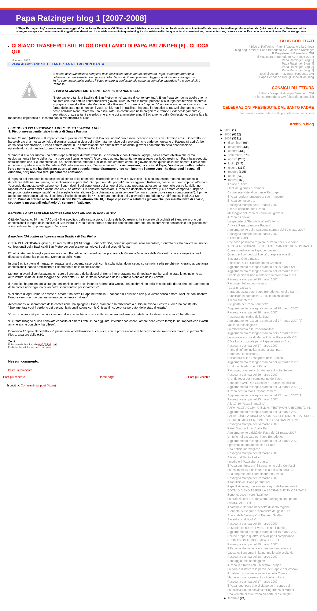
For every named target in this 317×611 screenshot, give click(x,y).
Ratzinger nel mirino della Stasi (248, 316)
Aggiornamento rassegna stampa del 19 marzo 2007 (262, 532)
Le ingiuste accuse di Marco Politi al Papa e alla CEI (262, 337)
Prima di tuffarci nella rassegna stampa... (254, 349)
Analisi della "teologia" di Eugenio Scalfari (255, 515)
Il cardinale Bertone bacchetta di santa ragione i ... (261, 507)
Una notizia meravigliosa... (245, 449)
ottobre (233, 151)
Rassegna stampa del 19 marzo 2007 (252, 544)
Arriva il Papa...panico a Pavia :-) (249, 225)
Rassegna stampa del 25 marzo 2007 (252, 399)
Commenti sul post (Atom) (38, 385)
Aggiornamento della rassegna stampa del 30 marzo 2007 (266, 229)
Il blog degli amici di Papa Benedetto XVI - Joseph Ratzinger (273, 50)
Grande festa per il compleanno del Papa (254, 378)
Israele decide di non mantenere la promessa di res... (263, 275)
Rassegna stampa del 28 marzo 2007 (252, 312)
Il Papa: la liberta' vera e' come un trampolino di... (260, 548)
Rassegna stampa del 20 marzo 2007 (252, 523)
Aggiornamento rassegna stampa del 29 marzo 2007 (262, 271)
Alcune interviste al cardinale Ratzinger (253, 192)
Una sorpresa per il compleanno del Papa (255, 474)
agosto (233, 159)
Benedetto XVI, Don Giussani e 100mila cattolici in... (262, 383)
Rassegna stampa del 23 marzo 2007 (252, 453)
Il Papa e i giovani (239, 217)
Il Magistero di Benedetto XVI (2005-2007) (285, 56)
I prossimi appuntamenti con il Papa (251, 445)
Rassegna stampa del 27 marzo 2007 (252, 345)
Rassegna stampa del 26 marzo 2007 (252, 374)
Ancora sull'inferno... (241, 300)
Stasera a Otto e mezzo (243, 258)
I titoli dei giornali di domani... (246, 188)
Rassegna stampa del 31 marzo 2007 (252, 205)
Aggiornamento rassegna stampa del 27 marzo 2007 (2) (264, 320)
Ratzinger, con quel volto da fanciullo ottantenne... (260, 370)
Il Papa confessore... (241, 200)
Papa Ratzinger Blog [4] (298, 63)
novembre (235, 147)
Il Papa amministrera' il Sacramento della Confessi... (262, 465)
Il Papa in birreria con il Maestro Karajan (254, 565)
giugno (233, 167)
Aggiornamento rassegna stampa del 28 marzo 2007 (262, 308)
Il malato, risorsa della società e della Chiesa (257, 573)
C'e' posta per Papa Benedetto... (249, 304)
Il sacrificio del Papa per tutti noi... (250, 482)
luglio (232, 163)
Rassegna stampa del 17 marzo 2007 (252, 581)
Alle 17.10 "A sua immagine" (246, 403)
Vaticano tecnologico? (242, 325)
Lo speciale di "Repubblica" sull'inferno (253, 221)
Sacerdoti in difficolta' (241, 519)
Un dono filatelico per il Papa (246, 366)
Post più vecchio (199, 377)
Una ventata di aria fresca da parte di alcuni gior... (260, 594)
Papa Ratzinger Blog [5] (298, 60)
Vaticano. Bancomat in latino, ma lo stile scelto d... (260, 552)
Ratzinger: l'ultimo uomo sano (247, 283)
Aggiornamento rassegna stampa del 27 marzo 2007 (262, 333)
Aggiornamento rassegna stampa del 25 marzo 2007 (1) (264, 395)
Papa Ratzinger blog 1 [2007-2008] (81, 18)
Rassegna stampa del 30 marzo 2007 (252, 234)
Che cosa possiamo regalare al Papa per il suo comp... (264, 242)
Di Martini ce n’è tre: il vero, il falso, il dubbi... (257, 528)
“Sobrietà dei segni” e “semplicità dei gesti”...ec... (260, 511)
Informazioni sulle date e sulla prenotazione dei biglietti (277, 113)
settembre (235, 155)
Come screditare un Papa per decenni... (254, 250)
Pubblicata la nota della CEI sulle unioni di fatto (258, 296)
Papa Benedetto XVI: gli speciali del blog (286, 77)
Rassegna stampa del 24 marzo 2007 (252, 424)
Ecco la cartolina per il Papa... (247, 209)
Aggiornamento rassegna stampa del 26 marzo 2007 (262, 362)
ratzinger (46, 347)
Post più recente (14, 377)
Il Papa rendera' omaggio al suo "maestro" (255, 196)
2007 (228, 138)
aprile (232, 176)
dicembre (235, 142)
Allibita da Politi (237, 238)
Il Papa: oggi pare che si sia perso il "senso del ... (260, 585)
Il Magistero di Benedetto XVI (293, 53)
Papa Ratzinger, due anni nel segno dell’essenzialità (262, 486)
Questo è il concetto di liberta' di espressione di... (260, 254)
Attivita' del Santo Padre (243, 457)
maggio (233, 171)
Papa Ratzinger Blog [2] (298, 70)
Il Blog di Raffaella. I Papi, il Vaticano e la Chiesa (281, 46)
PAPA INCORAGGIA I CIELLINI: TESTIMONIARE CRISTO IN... (269, 407)
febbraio (234, 598)
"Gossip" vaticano (239, 287)
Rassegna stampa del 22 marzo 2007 (252, 478)
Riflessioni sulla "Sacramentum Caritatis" (254, 263)
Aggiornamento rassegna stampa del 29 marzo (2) (261, 267)
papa (37, 347)
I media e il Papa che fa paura (247, 461)
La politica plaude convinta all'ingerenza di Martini (260, 590)
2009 (228, 130)
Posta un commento (20, 370)
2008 (228, 134)
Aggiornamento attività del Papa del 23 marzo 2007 (261, 432)
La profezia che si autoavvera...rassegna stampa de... (263, 499)
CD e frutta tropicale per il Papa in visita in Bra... (259, 341)
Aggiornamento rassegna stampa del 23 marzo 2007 (262, 441)
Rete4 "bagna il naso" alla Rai (247, 428)
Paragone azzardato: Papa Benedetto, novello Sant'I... (263, 291)
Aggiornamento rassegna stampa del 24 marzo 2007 (262, 412)
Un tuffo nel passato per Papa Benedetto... (255, 436)
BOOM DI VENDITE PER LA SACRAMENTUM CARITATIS (266, 490)
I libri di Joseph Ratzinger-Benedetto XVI (286, 93)
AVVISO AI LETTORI (241, 503)
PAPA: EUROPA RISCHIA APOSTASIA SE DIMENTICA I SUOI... (270, 416)
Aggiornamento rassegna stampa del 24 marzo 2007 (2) (264, 387)
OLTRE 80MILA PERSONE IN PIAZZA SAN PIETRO (262, 420)
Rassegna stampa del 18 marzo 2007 (252, 556)
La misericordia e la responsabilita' (250, 329)
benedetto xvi (26, 347)
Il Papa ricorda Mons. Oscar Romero (251, 391)
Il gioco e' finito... (238, 184)
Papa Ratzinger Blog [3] (298, 67)
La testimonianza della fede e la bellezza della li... (260, 470)
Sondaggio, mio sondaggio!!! (246, 561)
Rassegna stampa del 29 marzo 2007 (252, 279)
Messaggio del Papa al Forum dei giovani (255, 213)
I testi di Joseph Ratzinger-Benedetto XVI (286, 73)
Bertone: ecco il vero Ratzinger (248, 494)
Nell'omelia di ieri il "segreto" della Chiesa (255, 358)
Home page (106, 377)
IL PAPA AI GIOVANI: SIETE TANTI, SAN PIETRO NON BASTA (270, 246)
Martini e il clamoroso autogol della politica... (257, 577)
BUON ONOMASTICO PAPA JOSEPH (253, 540)
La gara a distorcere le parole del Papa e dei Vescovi (262, 569)
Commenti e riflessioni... (243, 354)
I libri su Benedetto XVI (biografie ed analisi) (284, 96)
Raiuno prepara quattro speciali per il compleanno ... (262, 536)
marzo (232, 180)
